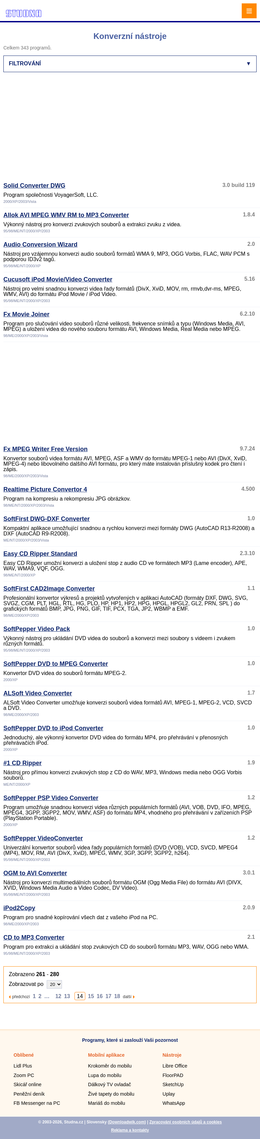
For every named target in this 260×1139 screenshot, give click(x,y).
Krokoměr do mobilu (110, 1066)
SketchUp (172, 1084)
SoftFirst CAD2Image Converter (49, 588)
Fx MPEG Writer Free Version (45, 449)
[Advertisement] (131, 130)
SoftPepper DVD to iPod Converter (53, 728)
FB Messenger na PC (37, 1103)
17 (108, 996)
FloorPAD (172, 1075)
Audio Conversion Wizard (40, 244)
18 (117, 996)
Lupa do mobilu (104, 1075)
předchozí (21, 996)
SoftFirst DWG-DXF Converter (46, 518)
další (127, 996)
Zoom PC (24, 1075)
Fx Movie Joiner (26, 314)
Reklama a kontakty (130, 1130)
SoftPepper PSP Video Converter (50, 798)
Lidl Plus (23, 1066)
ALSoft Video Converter (37, 693)
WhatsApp (173, 1103)
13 (67, 996)
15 (91, 996)
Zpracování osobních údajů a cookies (185, 1122)
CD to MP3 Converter (33, 937)
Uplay (168, 1094)
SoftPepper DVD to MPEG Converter (55, 663)
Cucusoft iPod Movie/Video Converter (57, 279)
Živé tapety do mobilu (111, 1094)
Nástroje (171, 1055)
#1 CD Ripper (22, 763)
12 (58, 996)
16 (100, 996)
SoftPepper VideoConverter (43, 838)
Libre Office (174, 1066)
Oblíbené (24, 1055)
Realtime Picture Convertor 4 (45, 489)
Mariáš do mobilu (106, 1103)
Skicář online (27, 1084)
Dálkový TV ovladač (109, 1084)
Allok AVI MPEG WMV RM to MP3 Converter (66, 215)
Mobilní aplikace (106, 1055)
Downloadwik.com (127, 1122)
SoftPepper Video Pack (36, 629)
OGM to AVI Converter (35, 873)
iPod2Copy (19, 908)
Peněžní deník (29, 1094)
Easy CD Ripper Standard (40, 553)
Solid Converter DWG (34, 185)
